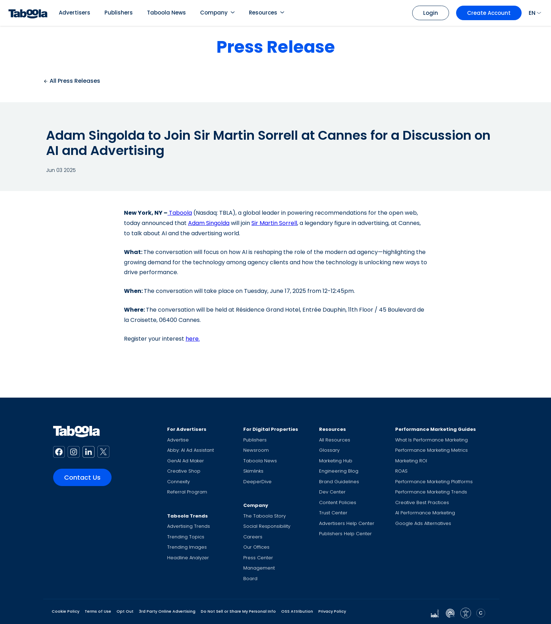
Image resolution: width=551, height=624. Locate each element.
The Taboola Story (264, 516)
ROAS (401, 471)
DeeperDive (257, 481)
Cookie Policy (65, 611)
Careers (252, 536)
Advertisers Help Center (346, 523)
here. (193, 339)
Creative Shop (183, 471)
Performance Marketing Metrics (431, 450)
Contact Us (82, 477)
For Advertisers (186, 429)
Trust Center (333, 512)
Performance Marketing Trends (431, 492)
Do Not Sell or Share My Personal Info (238, 611)
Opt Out (125, 611)
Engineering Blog (338, 471)
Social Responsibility (266, 526)
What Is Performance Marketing (431, 440)
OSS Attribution (297, 611)
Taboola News (166, 12)
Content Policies (337, 502)
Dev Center (332, 492)
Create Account (489, 13)
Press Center (258, 557)
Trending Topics (185, 536)
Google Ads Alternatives (423, 523)
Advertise (178, 440)
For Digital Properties (270, 429)
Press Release (275, 47)
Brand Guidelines (339, 481)
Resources (263, 12)
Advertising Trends (188, 526)
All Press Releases (71, 81)
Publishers (118, 12)
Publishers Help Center (345, 533)
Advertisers (74, 12)
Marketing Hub (335, 460)
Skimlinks (253, 471)
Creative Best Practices (422, 502)
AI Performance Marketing (425, 512)
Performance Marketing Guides (435, 429)
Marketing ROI (411, 460)
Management (259, 568)
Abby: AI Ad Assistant (190, 450)
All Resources (334, 440)
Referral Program (187, 492)
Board (250, 578)
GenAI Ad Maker (185, 460)
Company (214, 12)
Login (430, 13)
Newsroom (256, 450)
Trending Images (187, 547)
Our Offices (256, 547)
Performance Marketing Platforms (434, 481)
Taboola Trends (187, 516)
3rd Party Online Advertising (167, 611)
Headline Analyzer (188, 557)
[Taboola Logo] (27, 13)
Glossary (329, 450)
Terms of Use (98, 611)
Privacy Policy (332, 611)
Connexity (178, 481)
